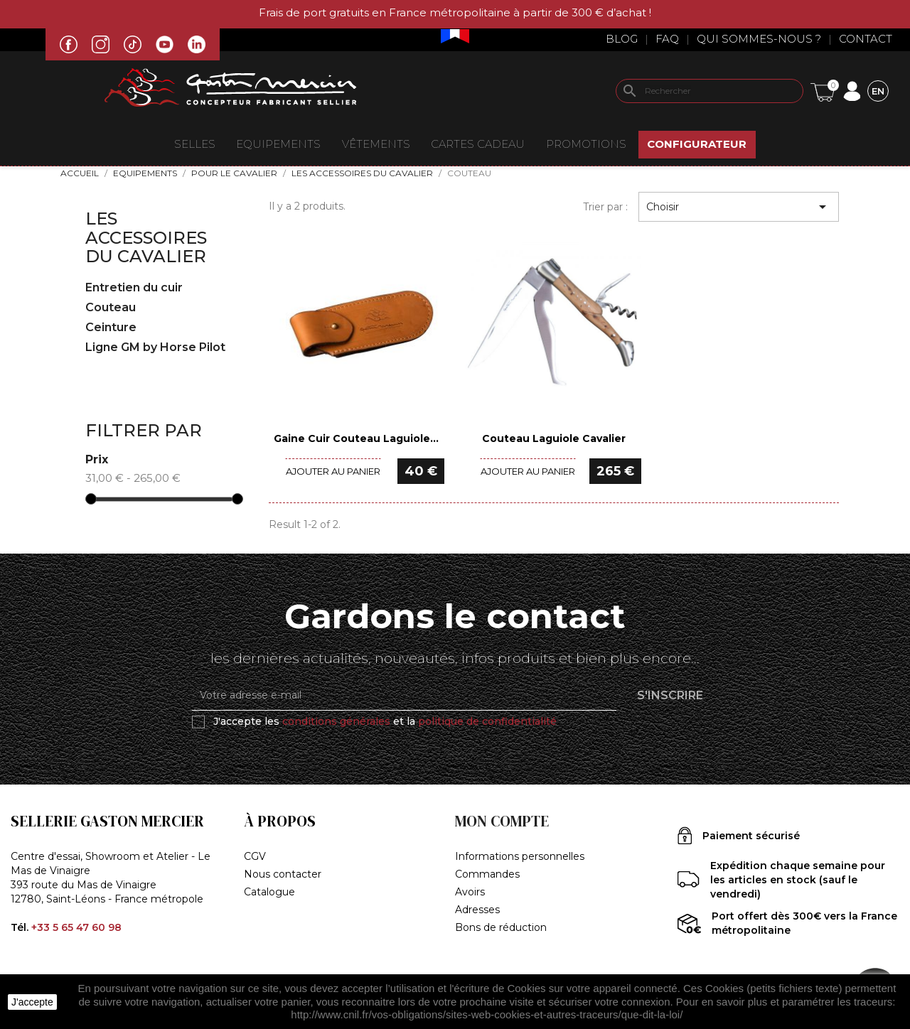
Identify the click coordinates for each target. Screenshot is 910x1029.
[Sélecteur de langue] (878, 90)
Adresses (477, 909)
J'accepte (32, 1002)
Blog (622, 38)
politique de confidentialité (487, 721)
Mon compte (502, 821)
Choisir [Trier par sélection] (738, 206)
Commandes (487, 874)
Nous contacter (282, 874)
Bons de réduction (501, 927)
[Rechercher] (709, 91)
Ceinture (110, 327)
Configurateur (696, 144)
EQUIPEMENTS (278, 144)
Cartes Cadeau (478, 144)
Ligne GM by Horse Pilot (155, 347)
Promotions (586, 144)
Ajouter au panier (333, 471)
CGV (255, 856)
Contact (865, 38)
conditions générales (336, 721)
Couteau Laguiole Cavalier (554, 438)
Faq (667, 38)
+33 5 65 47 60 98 (76, 927)
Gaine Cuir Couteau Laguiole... (356, 438)
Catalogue (269, 891)
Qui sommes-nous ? (759, 38)
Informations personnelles (519, 856)
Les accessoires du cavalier (146, 237)
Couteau (110, 307)
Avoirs (470, 891)
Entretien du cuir (134, 287)
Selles (194, 144)
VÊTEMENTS (376, 144)
